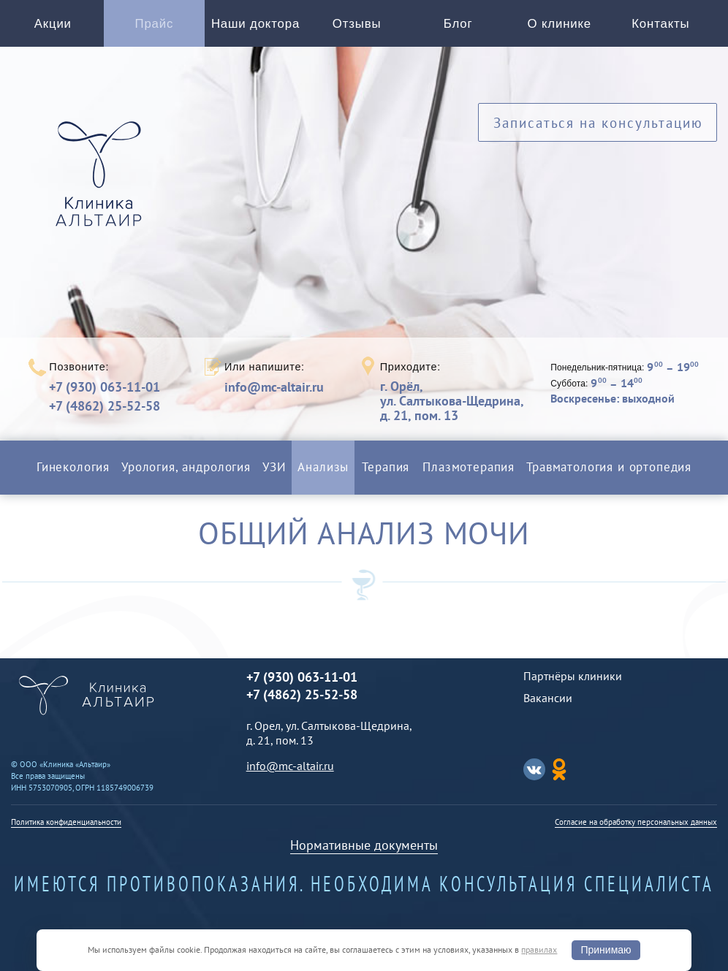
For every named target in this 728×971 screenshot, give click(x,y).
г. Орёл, (451, 401)
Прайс (154, 24)
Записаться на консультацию (598, 122)
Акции (53, 24)
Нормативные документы (364, 845)
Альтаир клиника (102, 182)
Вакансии (547, 697)
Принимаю (605, 950)
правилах (539, 949)
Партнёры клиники (572, 676)
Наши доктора (255, 24)
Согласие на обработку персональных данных (636, 822)
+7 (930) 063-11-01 (104, 386)
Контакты (660, 24)
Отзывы (357, 24)
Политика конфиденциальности (66, 822)
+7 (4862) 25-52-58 (104, 405)
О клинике (559, 24)
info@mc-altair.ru (274, 387)
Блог (458, 24)
